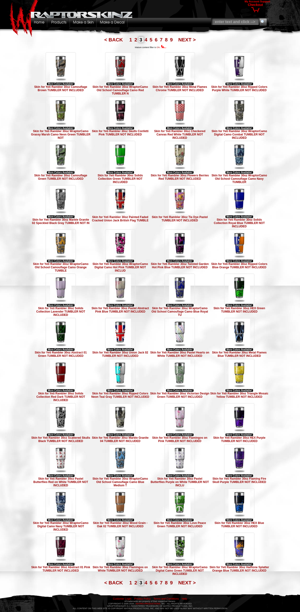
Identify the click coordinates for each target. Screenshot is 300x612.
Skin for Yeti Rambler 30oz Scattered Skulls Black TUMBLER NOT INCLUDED (60, 439)
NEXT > (187, 39)
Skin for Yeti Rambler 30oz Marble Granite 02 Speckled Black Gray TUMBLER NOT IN (60, 221)
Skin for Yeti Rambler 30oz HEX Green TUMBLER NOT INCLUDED (239, 310)
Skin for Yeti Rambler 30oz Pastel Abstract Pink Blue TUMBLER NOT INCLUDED (120, 310)
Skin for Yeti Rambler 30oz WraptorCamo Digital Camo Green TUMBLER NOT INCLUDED (180, 571)
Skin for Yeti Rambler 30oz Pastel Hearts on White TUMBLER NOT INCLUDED (179, 354)
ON (161, 47)
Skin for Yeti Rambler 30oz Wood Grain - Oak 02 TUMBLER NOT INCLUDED (120, 524)
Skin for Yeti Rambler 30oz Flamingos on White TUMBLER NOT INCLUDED (120, 569)
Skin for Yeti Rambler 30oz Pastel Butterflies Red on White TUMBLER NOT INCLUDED (60, 482)
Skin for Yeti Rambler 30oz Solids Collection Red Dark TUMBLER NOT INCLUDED (60, 397)
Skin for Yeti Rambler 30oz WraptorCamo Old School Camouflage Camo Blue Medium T (120, 482)
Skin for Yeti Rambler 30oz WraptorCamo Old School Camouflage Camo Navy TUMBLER (239, 179)
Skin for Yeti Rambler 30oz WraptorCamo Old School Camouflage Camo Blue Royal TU (179, 312)
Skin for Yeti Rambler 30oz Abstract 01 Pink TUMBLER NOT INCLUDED (60, 569)
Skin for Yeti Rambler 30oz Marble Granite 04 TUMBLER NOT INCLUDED (120, 439)
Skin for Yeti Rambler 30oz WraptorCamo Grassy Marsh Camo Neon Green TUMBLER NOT (60, 134)
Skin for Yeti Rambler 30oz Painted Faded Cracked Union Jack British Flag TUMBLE (120, 218)
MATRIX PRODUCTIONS (148, 603)
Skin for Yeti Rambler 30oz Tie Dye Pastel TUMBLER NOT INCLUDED (180, 218)
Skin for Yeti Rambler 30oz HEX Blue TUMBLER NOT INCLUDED (239, 524)
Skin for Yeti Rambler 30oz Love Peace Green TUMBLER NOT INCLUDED (180, 524)
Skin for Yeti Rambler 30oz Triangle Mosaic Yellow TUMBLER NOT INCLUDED (239, 395)
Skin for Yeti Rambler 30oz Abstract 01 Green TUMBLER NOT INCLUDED (61, 354)
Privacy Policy (142, 598)
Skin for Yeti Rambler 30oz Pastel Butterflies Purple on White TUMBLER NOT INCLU (180, 482)
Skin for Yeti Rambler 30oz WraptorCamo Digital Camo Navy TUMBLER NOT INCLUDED (61, 526)
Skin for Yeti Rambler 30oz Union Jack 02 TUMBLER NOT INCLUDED (120, 354)
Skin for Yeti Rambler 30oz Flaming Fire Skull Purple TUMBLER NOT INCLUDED (239, 480)
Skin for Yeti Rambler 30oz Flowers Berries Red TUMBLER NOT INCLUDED (180, 177)
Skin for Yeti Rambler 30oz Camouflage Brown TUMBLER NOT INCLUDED (60, 88)
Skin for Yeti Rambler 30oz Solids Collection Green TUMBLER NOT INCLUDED (120, 179)
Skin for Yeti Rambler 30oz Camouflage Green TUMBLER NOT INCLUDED (60, 177)
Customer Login (122, 598)
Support (265, 1)
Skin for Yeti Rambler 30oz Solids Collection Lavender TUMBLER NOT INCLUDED (60, 312)
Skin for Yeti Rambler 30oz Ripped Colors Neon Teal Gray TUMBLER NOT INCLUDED (120, 395)
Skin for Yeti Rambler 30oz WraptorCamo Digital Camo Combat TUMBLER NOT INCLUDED (239, 134)
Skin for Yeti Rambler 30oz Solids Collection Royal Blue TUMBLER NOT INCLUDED (239, 223)
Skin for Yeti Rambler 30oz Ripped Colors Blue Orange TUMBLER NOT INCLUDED (239, 265)
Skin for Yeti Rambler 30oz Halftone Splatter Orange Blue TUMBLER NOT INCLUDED (239, 569)
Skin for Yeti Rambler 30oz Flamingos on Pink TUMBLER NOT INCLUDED (179, 439)
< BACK (114, 39)
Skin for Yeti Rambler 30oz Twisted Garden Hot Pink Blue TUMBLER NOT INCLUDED (180, 265)
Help (184, 598)
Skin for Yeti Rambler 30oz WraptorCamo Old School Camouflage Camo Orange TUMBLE (61, 267)
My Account (252, 1)
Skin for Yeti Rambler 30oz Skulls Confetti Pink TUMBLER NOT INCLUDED (120, 132)
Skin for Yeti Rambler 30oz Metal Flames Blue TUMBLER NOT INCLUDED (239, 354)
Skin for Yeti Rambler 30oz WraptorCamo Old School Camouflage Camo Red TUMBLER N (120, 90)
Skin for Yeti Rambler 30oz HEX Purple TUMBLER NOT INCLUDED (239, 439)
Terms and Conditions (166, 598)
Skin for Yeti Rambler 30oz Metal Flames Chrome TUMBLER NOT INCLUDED (179, 88)
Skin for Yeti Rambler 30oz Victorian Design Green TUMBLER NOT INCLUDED (179, 395)
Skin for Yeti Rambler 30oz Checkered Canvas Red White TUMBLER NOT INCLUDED (179, 134)
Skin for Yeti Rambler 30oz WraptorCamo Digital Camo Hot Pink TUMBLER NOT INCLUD (120, 267)
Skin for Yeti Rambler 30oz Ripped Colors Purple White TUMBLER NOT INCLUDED (239, 88)
